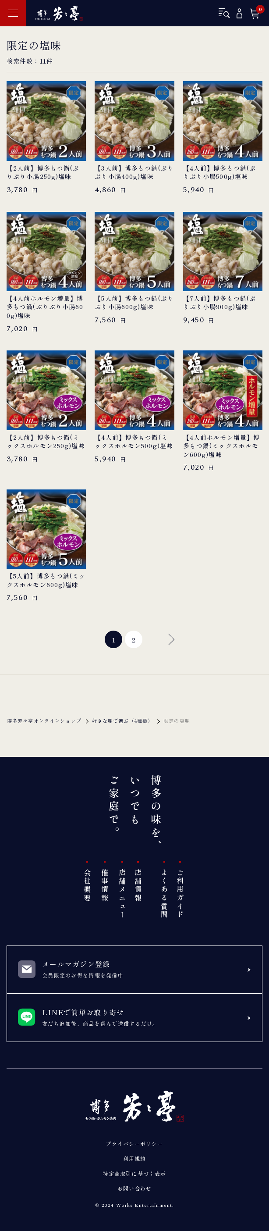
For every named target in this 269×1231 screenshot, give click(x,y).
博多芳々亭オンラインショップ (44, 720)
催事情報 (104, 886)
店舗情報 (138, 886)
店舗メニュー (122, 894)
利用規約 (134, 1158)
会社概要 (87, 886)
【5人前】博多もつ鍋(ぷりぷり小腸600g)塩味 (134, 302)
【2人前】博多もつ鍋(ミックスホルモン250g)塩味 (46, 441)
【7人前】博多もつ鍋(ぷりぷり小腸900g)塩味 (219, 302)
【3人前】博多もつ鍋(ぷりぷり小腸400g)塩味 (134, 172)
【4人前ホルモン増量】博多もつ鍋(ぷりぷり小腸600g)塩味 (45, 307)
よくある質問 (164, 894)
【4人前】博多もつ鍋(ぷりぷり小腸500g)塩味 (219, 172)
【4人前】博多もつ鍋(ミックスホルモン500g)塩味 (134, 441)
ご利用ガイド (180, 894)
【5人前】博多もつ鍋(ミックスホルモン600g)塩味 (46, 580)
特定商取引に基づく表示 (134, 1173)
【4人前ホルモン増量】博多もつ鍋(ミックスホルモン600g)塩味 (221, 446)
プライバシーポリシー (134, 1143)
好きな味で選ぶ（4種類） (122, 720)
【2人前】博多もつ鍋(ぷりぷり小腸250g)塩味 (43, 172)
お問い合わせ (134, 1188)
